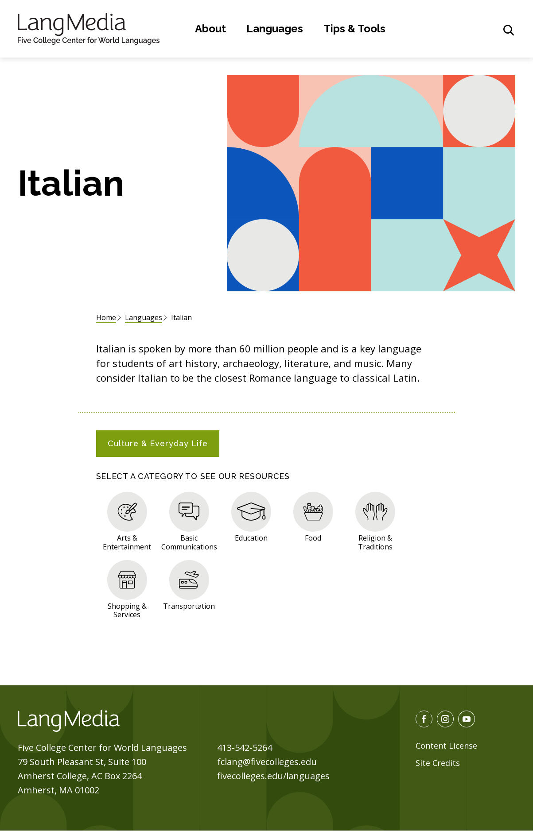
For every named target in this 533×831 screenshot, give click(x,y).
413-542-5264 (244, 748)
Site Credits (438, 763)
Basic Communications (189, 542)
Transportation (189, 606)
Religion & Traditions (375, 542)
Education (251, 537)
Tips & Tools (354, 28)
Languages (274, 28)
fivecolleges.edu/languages (273, 776)
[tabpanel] (266, 553)
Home (106, 317)
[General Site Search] (508, 30)
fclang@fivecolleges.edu (267, 762)
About (210, 28)
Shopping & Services (127, 610)
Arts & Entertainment (127, 542)
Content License (446, 745)
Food (313, 537)
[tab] (157, 443)
